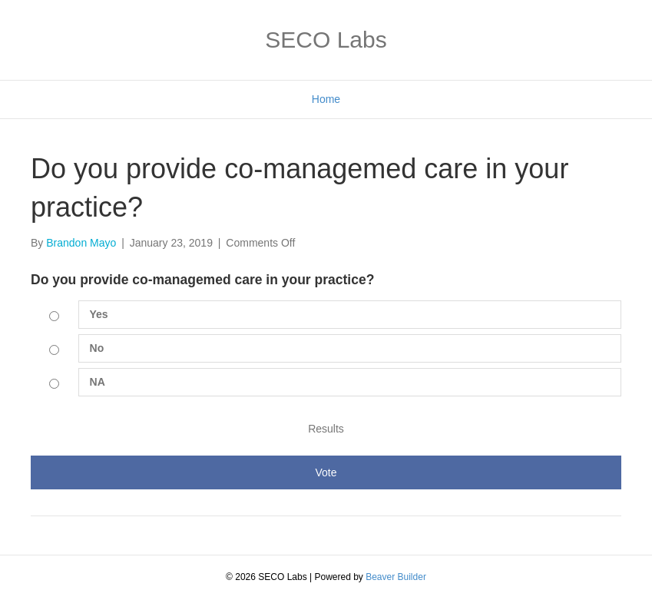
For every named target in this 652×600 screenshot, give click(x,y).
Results (326, 429)
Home (326, 99)
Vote (325, 472)
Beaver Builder (396, 577)
